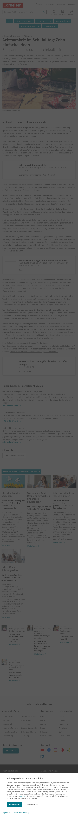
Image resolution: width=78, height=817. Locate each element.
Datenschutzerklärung (21, 813)
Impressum (6, 813)
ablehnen (23, 796)
